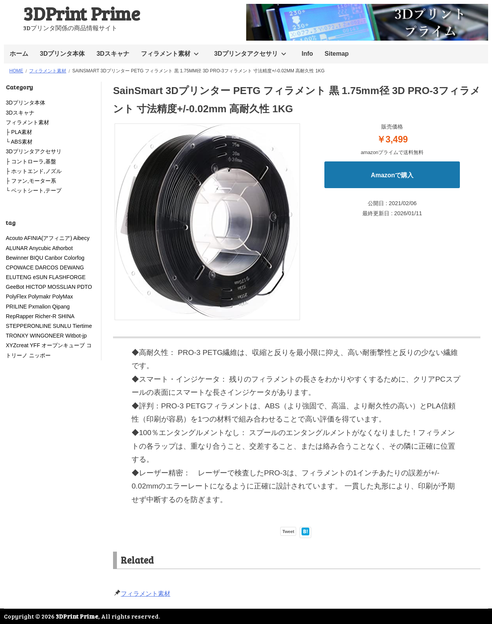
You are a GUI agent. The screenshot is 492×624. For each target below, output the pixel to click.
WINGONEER (47, 336)
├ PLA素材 (19, 132)
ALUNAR (17, 248)
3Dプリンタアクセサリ (246, 53)
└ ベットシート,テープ (34, 190)
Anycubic (40, 248)
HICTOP (36, 287)
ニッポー (40, 355)
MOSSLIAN (61, 287)
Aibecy (81, 238)
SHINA (66, 316)
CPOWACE (20, 267)
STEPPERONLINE (28, 326)
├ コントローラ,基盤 (31, 161)
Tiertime (82, 326)
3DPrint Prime (81, 13)
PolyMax (62, 296)
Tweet (288, 531)
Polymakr (39, 296)
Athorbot (62, 248)
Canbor (53, 258)
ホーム (19, 53)
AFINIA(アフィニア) (48, 238)
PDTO (84, 287)
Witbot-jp (76, 336)
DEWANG (72, 267)
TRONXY (17, 336)
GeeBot (15, 287)
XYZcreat (17, 345)
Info (307, 53)
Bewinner (17, 258)
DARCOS (46, 267)
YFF (35, 345)
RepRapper (20, 316)
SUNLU (62, 326)
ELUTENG (18, 277)
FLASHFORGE (70, 277)
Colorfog (74, 258)
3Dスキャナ (112, 53)
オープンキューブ (63, 345)
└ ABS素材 (19, 142)
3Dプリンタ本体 (62, 53)
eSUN (40, 277)
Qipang (61, 306)
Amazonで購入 (392, 175)
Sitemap (337, 53)
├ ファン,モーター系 (31, 181)
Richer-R (46, 316)
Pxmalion (39, 306)
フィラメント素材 (165, 53)
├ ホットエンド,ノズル (34, 171)
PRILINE (16, 306)
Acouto (14, 238)
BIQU (36, 258)
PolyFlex (16, 296)
